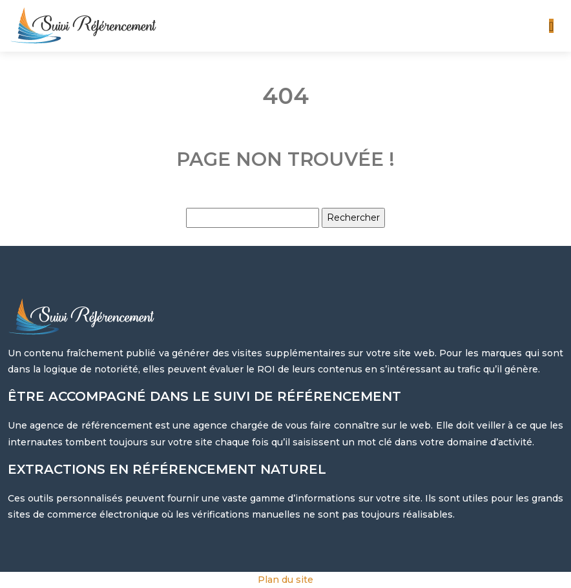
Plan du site (285, 579)
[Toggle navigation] (551, 26)
